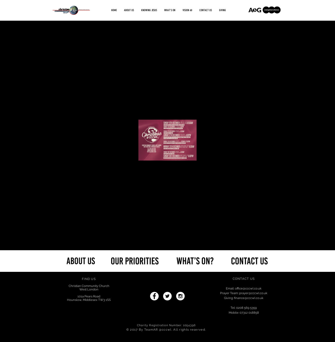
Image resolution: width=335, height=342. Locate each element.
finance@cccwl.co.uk (248, 298)
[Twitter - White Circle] (167, 296)
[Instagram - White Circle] (180, 296)
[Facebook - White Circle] (154, 296)
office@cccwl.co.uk (248, 288)
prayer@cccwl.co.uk (253, 293)
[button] (170, 10)
